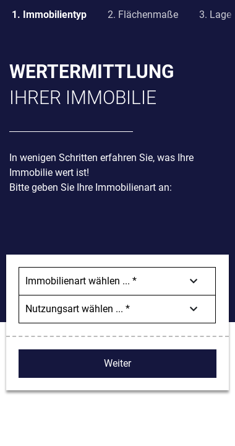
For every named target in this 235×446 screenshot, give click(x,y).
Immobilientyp (55, 14)
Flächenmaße (148, 14)
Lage (220, 14)
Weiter (117, 363)
